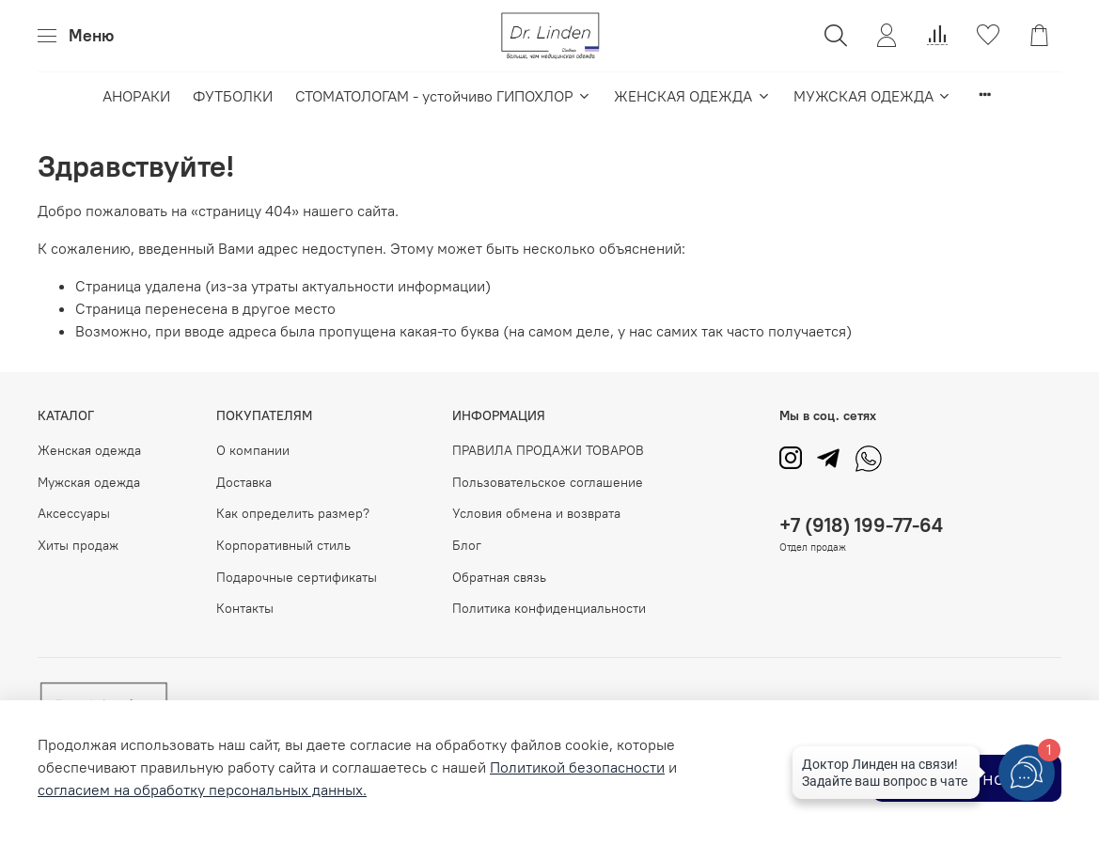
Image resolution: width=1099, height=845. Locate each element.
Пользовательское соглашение (547, 482)
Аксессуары (74, 513)
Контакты (245, 608)
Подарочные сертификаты (296, 577)
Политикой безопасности (577, 767)
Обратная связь (499, 577)
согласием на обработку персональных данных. (202, 789)
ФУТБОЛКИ (233, 95)
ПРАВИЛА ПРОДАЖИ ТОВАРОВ (548, 450)
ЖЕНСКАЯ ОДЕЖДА (692, 95)
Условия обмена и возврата (536, 513)
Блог (466, 545)
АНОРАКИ (136, 95)
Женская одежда (89, 450)
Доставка (244, 482)
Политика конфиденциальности (549, 608)
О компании (253, 450)
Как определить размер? (292, 513)
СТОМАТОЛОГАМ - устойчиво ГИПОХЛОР (443, 95)
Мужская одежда (89, 482)
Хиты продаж (78, 545)
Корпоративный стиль (283, 545)
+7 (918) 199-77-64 (861, 525)
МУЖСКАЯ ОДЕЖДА (872, 95)
